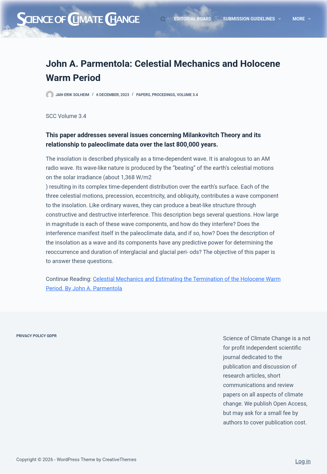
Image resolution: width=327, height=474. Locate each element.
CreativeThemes (119, 459)
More (301, 19)
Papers (143, 95)
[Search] (163, 19)
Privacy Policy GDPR (36, 336)
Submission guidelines (253, 19)
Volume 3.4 (187, 95)
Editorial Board (193, 18)
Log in (303, 461)
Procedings (163, 95)
